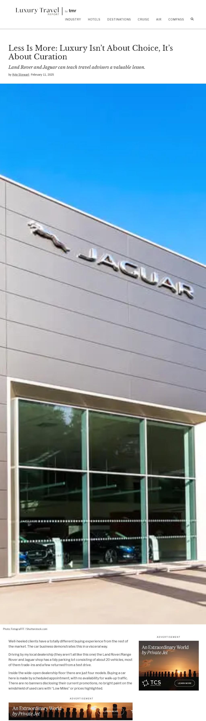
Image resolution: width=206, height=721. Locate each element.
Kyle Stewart (20, 74)
